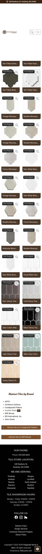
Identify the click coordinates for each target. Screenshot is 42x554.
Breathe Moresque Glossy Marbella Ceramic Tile (31, 116)
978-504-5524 (24, 455)
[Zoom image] (16, 72)
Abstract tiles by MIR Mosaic (20, 437)
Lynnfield (30, 479)
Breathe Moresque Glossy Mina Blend (10, 222)
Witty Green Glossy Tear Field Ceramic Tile (31, 354)
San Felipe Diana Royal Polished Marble (10, 63)
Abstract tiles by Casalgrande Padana (22, 427)
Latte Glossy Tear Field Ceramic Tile (10, 354)
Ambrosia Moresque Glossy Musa (10, 248)
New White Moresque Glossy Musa (10, 275)
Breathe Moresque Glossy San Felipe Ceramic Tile (31, 143)
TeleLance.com (26, 551)
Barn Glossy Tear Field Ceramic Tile (10, 301)
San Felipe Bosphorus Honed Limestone (10, 90)
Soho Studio (11, 419)
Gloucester (11, 488)
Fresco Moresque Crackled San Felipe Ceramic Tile (10, 169)
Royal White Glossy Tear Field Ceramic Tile (31, 275)
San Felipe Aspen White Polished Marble (31, 63)
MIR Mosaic (11, 413)
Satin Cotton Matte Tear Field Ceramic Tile (10, 328)
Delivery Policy (21, 526)
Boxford (31, 485)
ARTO (9, 402)
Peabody (11, 476)
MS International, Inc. (15, 416)
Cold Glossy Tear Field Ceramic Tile (31, 301)
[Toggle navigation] (38, 32)
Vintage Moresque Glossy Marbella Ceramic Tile (10, 116)
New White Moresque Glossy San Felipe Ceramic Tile (31, 169)
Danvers (11, 485)
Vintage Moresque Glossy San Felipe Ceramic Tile (10, 143)
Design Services (21, 529)
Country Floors (12, 410)
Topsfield (30, 488)
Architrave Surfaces (14, 405)
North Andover (30, 482)
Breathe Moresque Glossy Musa (31, 248)
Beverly (11, 482)
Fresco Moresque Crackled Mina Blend (31, 222)
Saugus (31, 476)
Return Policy (21, 535)
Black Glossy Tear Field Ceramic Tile (31, 328)
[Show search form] (31, 32)
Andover (11, 479)
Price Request (7, 71)
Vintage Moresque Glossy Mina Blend (10, 196)
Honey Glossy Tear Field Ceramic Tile (10, 380)
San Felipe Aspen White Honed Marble (31, 90)
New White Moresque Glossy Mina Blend (31, 196)
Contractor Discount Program (21, 532)
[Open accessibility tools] (37, 549)
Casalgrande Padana (15, 407)
